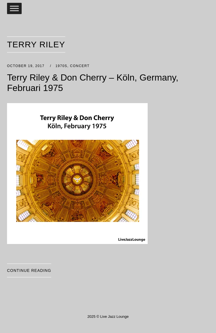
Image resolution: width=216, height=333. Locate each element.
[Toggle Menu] (14, 8)
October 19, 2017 (26, 66)
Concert (80, 66)
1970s (61, 66)
